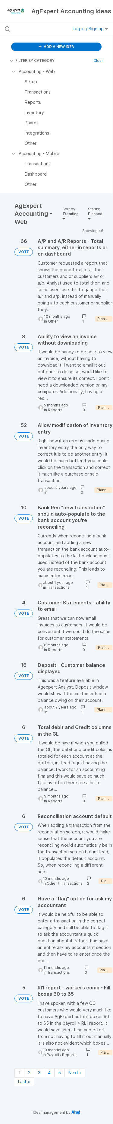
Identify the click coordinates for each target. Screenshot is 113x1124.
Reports (55, 410)
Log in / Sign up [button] (90, 28)
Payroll (53, 1054)
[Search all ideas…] (35, 29)
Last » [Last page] (24, 1081)
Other (53, 321)
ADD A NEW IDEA (56, 46)
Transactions (58, 587)
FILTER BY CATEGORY (32, 60)
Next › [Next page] (74, 1072)
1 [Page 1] (19, 1072)
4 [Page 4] (49, 1072)
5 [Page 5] (59, 1072)
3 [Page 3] (39, 1072)
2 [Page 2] (29, 1072)
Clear (98, 60)
